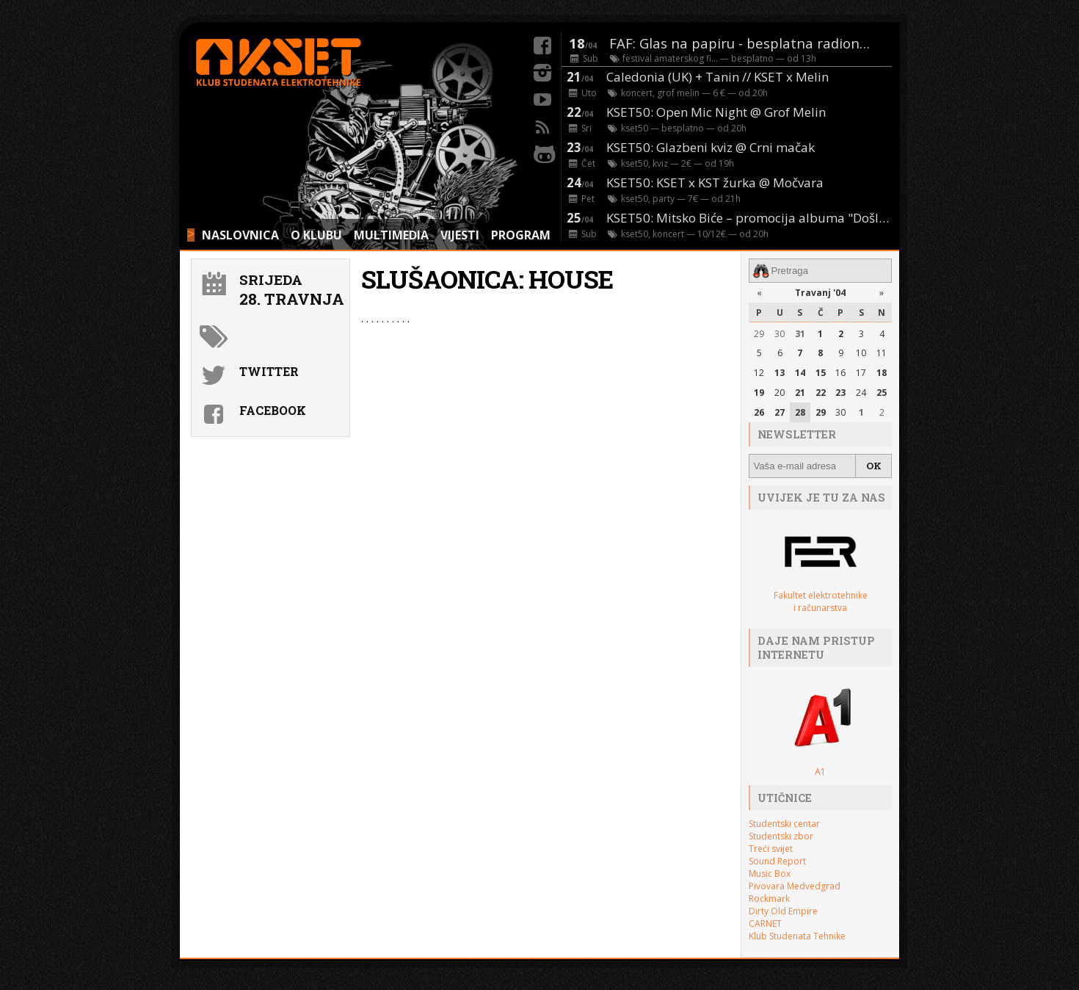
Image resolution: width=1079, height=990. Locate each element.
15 (820, 372)
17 (861, 372)
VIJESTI (459, 235)
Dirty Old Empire (783, 911)
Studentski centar (784, 823)
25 (881, 392)
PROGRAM (521, 235)
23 (840, 392)
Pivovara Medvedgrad (794, 886)
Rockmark (769, 898)
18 (881, 372)
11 (881, 353)
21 (800, 392)
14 (800, 372)
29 (759, 334)
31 (800, 334)
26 (759, 412)
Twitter (269, 371)
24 (861, 392)
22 (820, 392)
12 (759, 372)
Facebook (272, 410)
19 (759, 392)
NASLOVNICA (240, 235)
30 (779, 334)
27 (779, 412)
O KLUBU (316, 235)
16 (840, 372)
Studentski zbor (781, 836)
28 (800, 412)
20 (779, 392)
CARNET (765, 923)
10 (861, 353)
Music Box (770, 873)
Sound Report (777, 861)
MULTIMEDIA (391, 235)
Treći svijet (771, 848)
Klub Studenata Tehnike (797, 936)
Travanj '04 (820, 292)
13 (779, 372)
